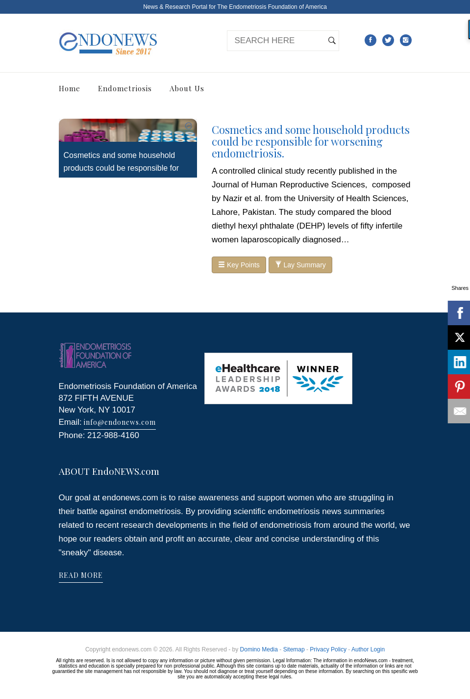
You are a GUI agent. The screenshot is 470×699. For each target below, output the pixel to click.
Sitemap (294, 649)
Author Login (368, 649)
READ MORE (81, 575)
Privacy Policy (328, 649)
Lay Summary (300, 265)
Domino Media (259, 649)
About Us (187, 88)
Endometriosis (125, 88)
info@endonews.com (120, 422)
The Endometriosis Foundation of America (271, 6)
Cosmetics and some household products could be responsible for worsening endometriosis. (121, 168)
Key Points (239, 265)
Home (69, 88)
